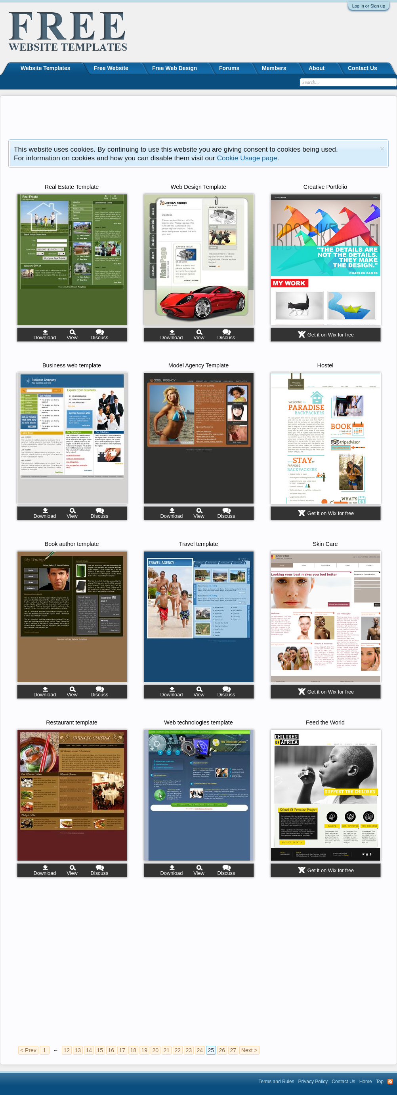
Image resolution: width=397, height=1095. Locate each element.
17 (122, 1050)
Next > (249, 1050)
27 (233, 1050)
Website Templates (46, 68)
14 (89, 1050)
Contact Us (362, 68)
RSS (390, 1081)
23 (189, 1050)
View (72, 337)
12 (67, 1050)
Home (365, 1081)
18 (133, 1050)
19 (144, 1050)
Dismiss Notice (382, 149)
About (316, 68)
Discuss (100, 337)
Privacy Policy (313, 1081)
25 (211, 1050)
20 (156, 1050)
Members (274, 68)
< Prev (28, 1050)
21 (167, 1050)
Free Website (111, 68)
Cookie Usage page (247, 158)
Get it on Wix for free (330, 335)
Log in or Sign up (368, 6)
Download (45, 337)
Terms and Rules (276, 1081)
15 (100, 1050)
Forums (229, 68)
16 (111, 1050)
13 (78, 1050)
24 (200, 1050)
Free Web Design (174, 68)
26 (222, 1050)
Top (380, 1081)
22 (178, 1050)
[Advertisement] (198, 117)
